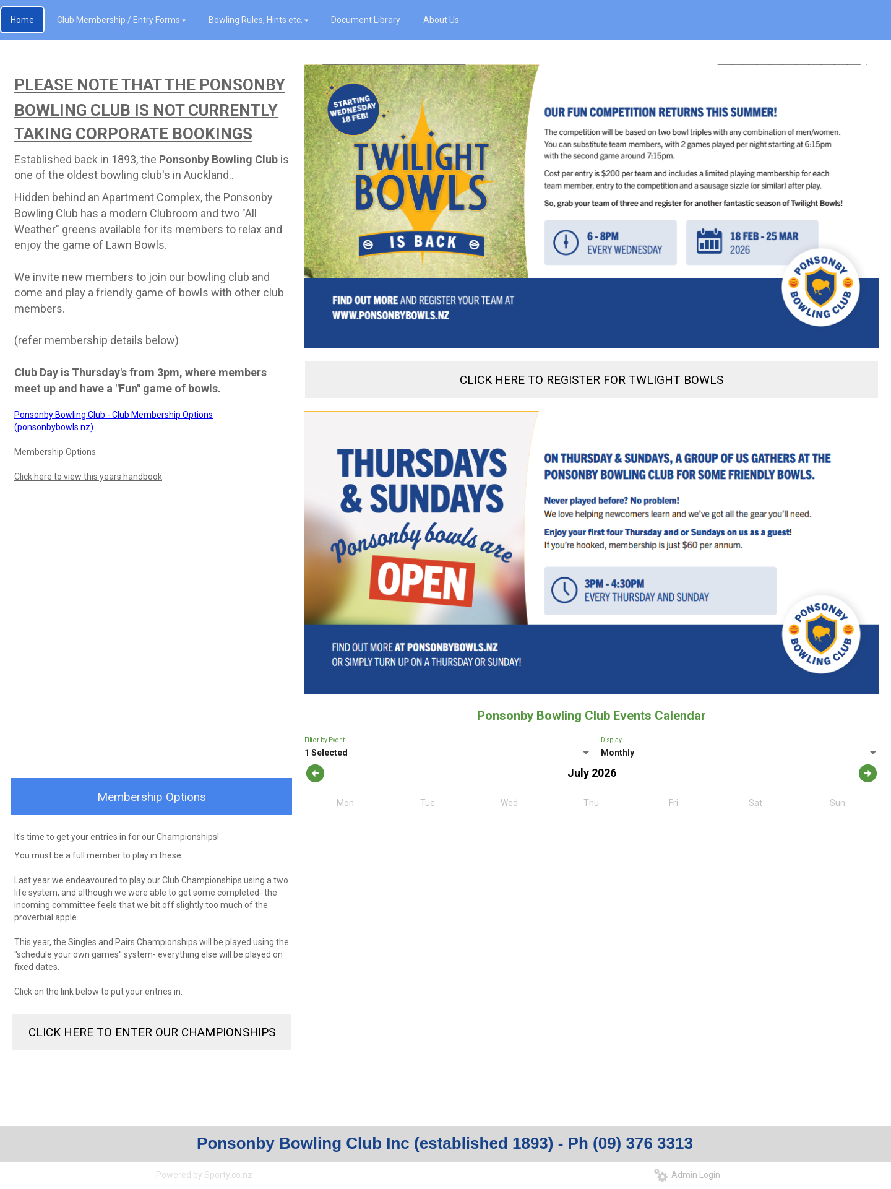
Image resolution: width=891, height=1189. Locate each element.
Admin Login (687, 1175)
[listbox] (589, 753)
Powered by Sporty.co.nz (204, 1175)
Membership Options (55, 452)
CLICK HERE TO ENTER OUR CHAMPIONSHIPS (151, 1032)
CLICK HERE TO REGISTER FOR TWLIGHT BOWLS (591, 380)
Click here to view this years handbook (88, 477)
